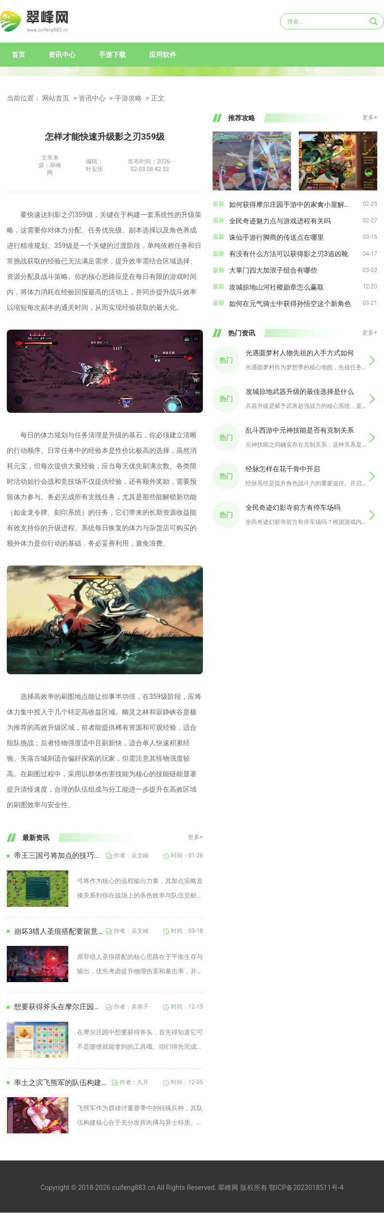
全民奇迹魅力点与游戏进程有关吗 (280, 221)
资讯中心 (62, 54)
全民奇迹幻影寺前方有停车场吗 (293, 507)
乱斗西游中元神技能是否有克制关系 (300, 430)
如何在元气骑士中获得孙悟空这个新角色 (290, 303)
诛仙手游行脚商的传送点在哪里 (276, 237)
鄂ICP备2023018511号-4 (306, 1187)
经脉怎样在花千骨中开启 (283, 469)
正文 (158, 98)
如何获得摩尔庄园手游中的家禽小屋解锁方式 (296, 204)
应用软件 (162, 54)
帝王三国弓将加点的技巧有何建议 (60, 855)
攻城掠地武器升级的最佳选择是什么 (300, 391)
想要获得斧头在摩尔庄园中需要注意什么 (60, 1006)
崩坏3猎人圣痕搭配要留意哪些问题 (60, 931)
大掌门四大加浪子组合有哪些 (273, 270)
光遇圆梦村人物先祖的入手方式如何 (300, 353)
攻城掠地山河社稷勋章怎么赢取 (276, 287)
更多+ (195, 837)
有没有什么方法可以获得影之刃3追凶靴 (288, 254)
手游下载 (112, 54)
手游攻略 (128, 98)
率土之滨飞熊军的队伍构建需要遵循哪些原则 (63, 1082)
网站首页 (55, 98)
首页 (18, 54)
